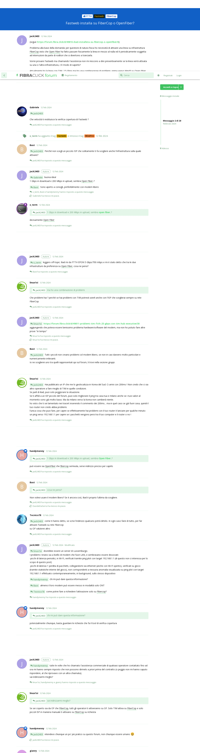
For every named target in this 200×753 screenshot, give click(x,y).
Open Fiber (87, 109)
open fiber (104, 141)
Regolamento (119, 739)
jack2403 (38, 42)
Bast (35, 116)
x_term (37, 191)
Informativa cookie (84, 739)
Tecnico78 (38, 520)
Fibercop (101, 520)
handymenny (40, 508)
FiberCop (63, 637)
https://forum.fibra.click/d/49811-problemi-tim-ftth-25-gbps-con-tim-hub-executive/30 (92, 252)
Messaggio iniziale (169, 24)
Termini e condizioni (103, 739)
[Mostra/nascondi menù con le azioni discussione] (181, 16)
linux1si (37, 252)
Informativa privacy (65, 739)
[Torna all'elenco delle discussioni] (4, 4)
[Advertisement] (89, 22)
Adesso (164, 77)
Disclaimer (131, 739)
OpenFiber (50, 394)
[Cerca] (136, 4)
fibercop (64, 394)
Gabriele (37, 106)
